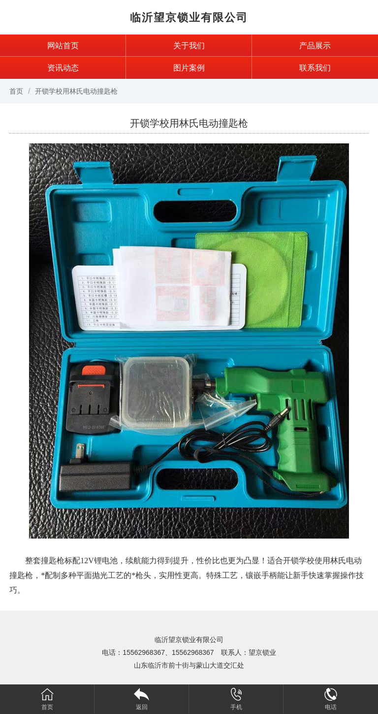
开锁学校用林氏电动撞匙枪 (76, 91)
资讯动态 (63, 68)
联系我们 (315, 68)
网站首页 (63, 45)
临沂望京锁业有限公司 (189, 17)
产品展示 (315, 45)
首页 (16, 91)
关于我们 (189, 45)
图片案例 (189, 68)
